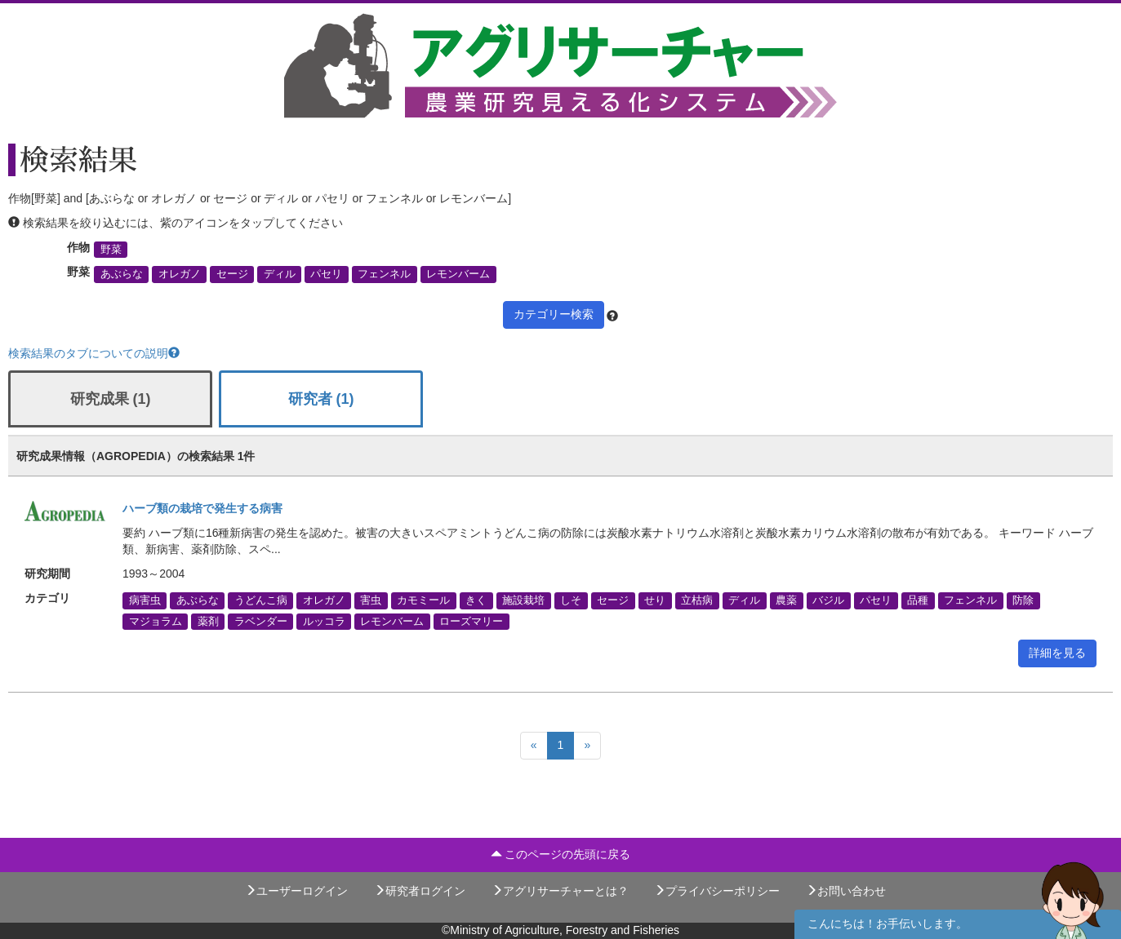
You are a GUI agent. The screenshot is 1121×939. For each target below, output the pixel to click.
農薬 (786, 600)
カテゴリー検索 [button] (554, 314)
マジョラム (155, 621)
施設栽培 (523, 600)
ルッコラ (324, 621)
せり (654, 600)
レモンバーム (458, 274)
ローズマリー (471, 621)
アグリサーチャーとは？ (560, 890)
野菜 (111, 249)
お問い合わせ (846, 890)
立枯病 (697, 600)
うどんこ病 (260, 600)
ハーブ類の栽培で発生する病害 (202, 508)
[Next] (587, 746)
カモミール (423, 600)
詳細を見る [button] (1057, 652)
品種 (917, 600)
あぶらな (121, 274)
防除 (1023, 600)
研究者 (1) (321, 399)
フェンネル (384, 274)
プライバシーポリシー (717, 890)
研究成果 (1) (110, 399)
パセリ (326, 274)
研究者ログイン (419, 890)
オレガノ (179, 274)
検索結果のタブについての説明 (94, 353)
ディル (280, 274)
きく (476, 600)
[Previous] (534, 746)
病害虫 (145, 600)
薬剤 (208, 621)
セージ (232, 274)
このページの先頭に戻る (561, 854)
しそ (570, 600)
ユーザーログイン (296, 890)
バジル (828, 600)
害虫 (370, 600)
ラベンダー (260, 621)
